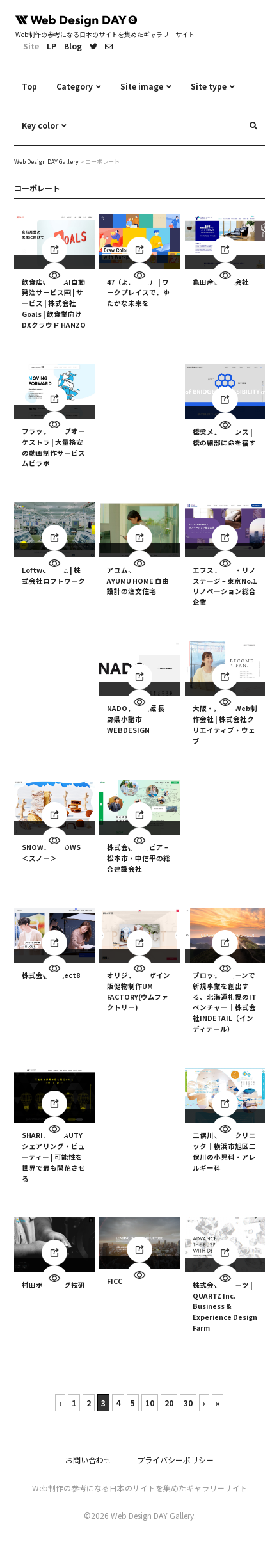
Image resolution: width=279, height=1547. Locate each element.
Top (29, 86)
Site (31, 45)
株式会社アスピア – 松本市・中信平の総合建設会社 (138, 858)
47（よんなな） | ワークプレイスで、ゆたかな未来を (138, 293)
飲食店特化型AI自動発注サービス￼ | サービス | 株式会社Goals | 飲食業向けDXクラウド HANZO (54, 303)
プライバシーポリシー (175, 1459)
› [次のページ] (204, 1402)
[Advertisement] (139, 404)
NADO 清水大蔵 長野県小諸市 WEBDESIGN (136, 719)
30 (188, 1402)
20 (168, 1402)
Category (74, 86)
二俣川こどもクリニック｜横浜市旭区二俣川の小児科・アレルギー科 (224, 1152)
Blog (73, 45)
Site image (141, 86)
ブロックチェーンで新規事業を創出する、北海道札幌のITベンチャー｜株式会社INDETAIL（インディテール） (225, 1002)
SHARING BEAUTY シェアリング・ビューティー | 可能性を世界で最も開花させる (53, 1157)
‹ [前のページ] (60, 1402)
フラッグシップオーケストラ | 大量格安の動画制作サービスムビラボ (53, 447)
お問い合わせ (88, 1459)
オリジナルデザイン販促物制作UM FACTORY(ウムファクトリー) (138, 991)
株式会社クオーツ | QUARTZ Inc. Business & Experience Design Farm (225, 1306)
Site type (209, 86)
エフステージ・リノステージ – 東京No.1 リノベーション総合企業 (225, 586)
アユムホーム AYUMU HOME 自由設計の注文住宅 (138, 581)
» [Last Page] (217, 1402)
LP (51, 45)
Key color (40, 125)
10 (149, 1402)
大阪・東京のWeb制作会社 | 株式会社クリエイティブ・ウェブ (225, 725)
